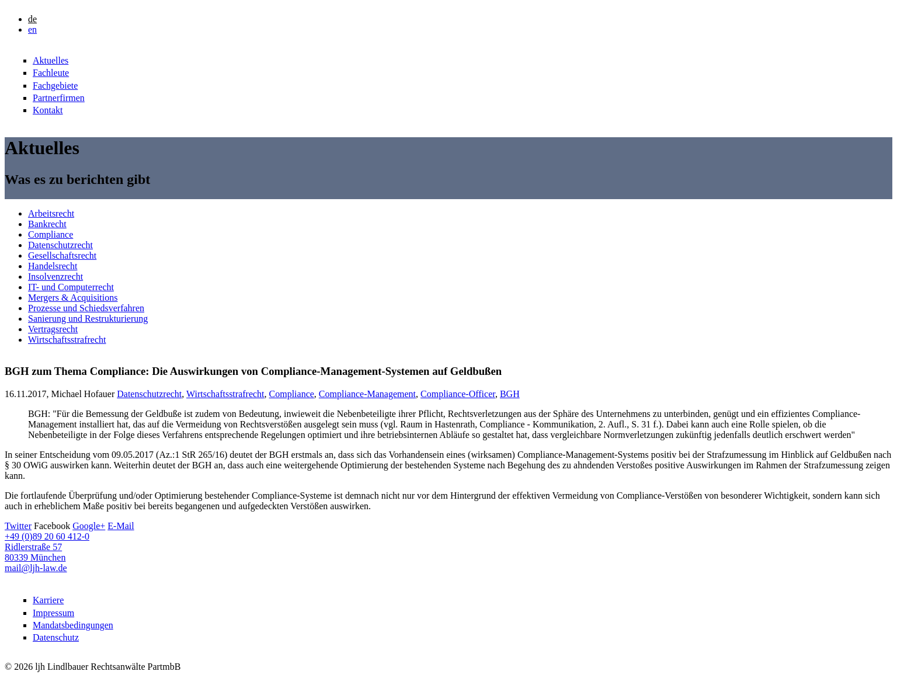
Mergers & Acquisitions (72, 297)
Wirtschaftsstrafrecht (67, 340)
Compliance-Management (367, 394)
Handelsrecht (52, 266)
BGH (510, 394)
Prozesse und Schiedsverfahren (86, 308)
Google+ (88, 526)
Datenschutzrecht (60, 245)
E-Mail (120, 526)
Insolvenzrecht (55, 276)
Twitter (18, 526)
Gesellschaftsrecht (62, 255)
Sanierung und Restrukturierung (88, 319)
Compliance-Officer (457, 394)
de (32, 19)
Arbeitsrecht (51, 213)
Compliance (50, 234)
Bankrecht (47, 224)
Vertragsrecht (53, 329)
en (32, 29)
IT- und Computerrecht (71, 287)
